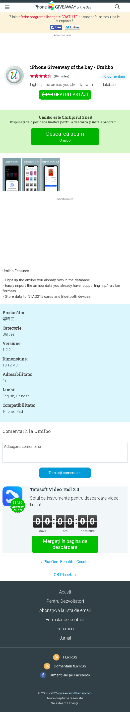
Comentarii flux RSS (70, 666)
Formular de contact (65, 619)
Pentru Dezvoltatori (65, 601)
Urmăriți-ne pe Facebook (70, 675)
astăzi (65, 94)
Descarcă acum (65, 137)
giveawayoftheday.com (75, 693)
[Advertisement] (65, 49)
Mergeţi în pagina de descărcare (65, 544)
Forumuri (65, 628)
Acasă (65, 591)
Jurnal (65, 638)
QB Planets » (65, 574)
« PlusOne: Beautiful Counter (65, 561)
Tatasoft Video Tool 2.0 (54, 489)
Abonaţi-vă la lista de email (65, 610)
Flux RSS (70, 657)
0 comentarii (114, 76)
